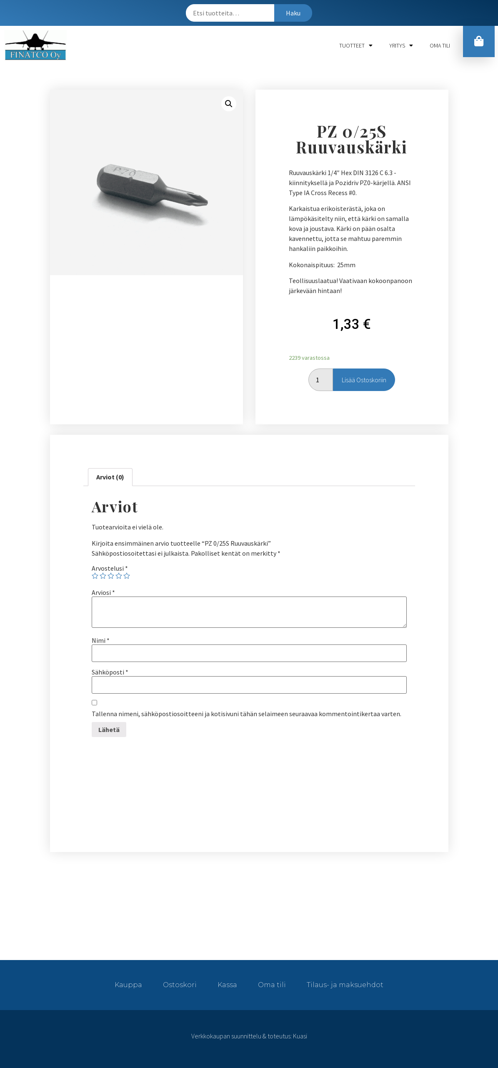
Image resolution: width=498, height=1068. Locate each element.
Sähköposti (110, 672)
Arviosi (103, 592)
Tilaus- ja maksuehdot (345, 985)
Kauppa (128, 985)
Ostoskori (180, 985)
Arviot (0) (110, 477)
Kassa (227, 985)
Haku (293, 13)
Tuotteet (356, 45)
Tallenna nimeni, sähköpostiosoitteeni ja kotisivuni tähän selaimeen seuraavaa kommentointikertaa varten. (246, 713)
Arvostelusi (110, 568)
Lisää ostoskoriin (364, 380)
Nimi (101, 640)
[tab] (110, 477)
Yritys (401, 45)
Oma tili (440, 45)
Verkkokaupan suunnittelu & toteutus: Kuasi (249, 1036)
